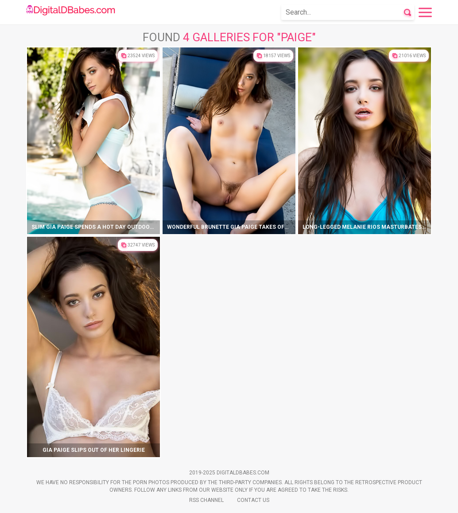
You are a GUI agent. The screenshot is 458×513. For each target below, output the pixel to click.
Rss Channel (206, 500)
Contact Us (253, 500)
